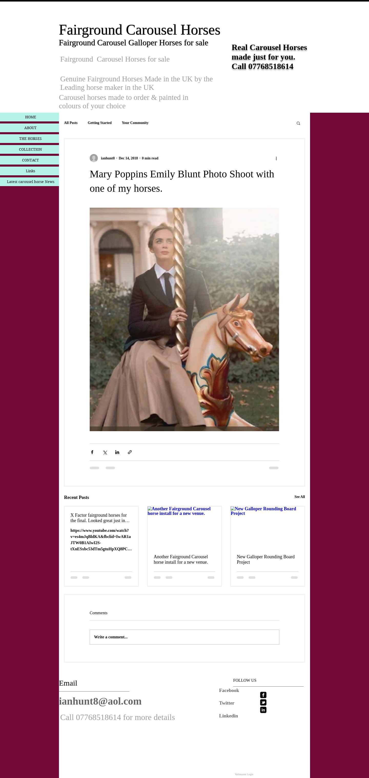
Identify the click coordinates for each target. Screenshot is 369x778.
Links (30, 171)
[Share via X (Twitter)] (104, 452)
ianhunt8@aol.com (100, 701)
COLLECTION (30, 149)
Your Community (135, 123)
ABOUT (30, 128)
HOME (30, 117)
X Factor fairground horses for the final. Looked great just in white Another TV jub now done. (100, 518)
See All (299, 497)
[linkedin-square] (263, 710)
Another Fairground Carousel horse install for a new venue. (181, 559)
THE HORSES (30, 138)
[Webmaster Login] (244, 774)
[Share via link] (129, 452)
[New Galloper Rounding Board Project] (268, 527)
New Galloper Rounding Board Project (265, 559)
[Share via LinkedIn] (117, 452)
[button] (298, 123)
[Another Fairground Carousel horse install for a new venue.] (185, 527)
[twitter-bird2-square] (263, 702)
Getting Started (100, 123)
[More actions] (276, 158)
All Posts (71, 123)
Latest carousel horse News (30, 181)
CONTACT (30, 160)
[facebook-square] (263, 695)
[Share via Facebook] (92, 452)
